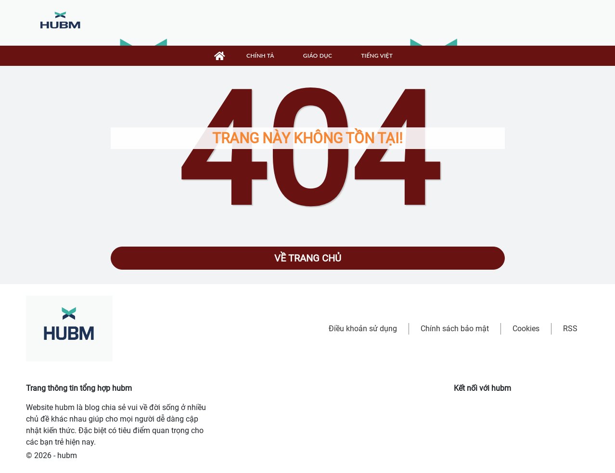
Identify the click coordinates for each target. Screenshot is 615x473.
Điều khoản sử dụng (363, 328)
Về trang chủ (307, 258)
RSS (570, 328)
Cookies (525, 328)
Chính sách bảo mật (455, 328)
